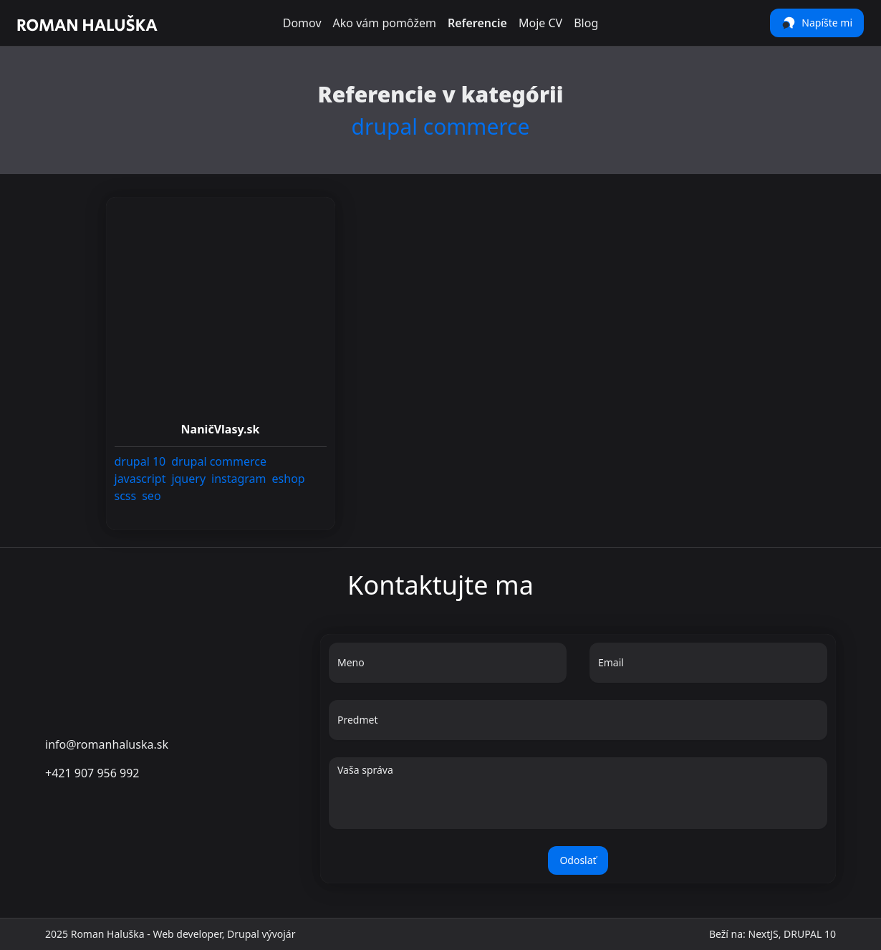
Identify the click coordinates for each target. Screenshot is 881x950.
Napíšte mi (816, 23)
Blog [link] (586, 23)
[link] (87, 23)
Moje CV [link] (540, 23)
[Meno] (447, 668)
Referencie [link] (477, 23)
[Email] (708, 668)
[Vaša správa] (578, 800)
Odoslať (577, 860)
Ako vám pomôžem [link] (384, 23)
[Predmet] (578, 726)
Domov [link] (302, 23)
